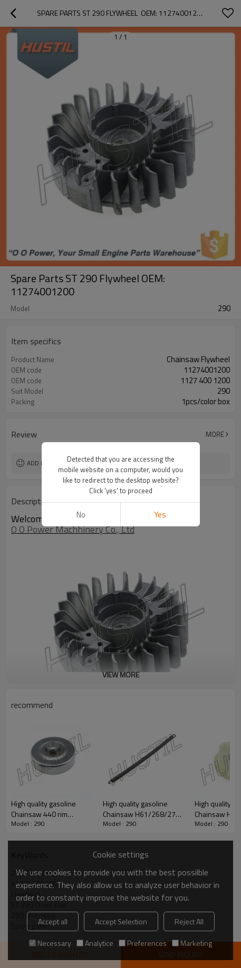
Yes (160, 514)
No (80, 514)
